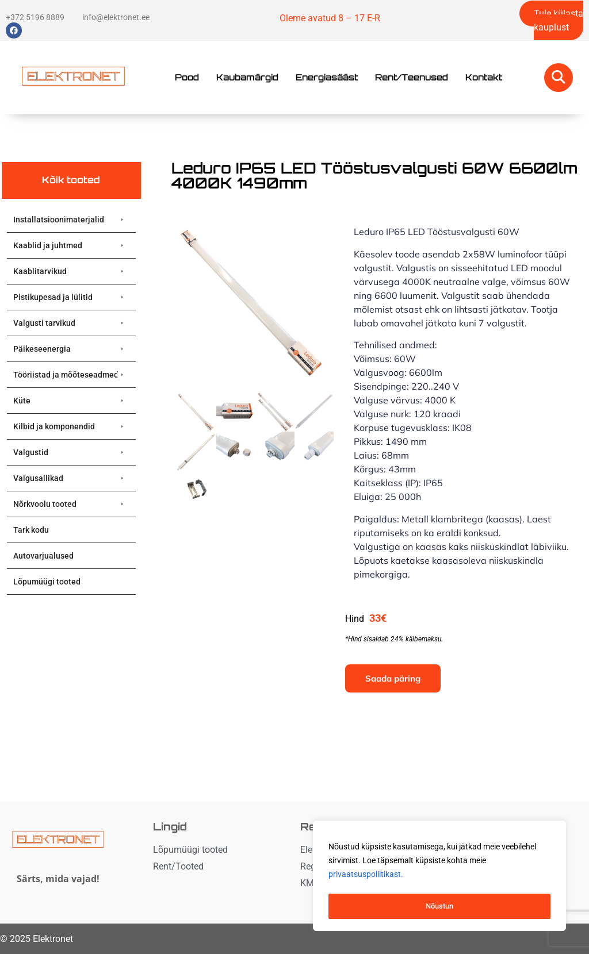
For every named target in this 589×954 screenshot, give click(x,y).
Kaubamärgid (247, 77)
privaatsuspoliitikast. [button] (365, 877)
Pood (187, 77)
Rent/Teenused (411, 77)
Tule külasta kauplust (558, 20)
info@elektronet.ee (116, 17)
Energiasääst (327, 77)
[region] (439, 877)
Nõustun (439, 906)
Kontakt (483, 77)
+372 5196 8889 (35, 17)
